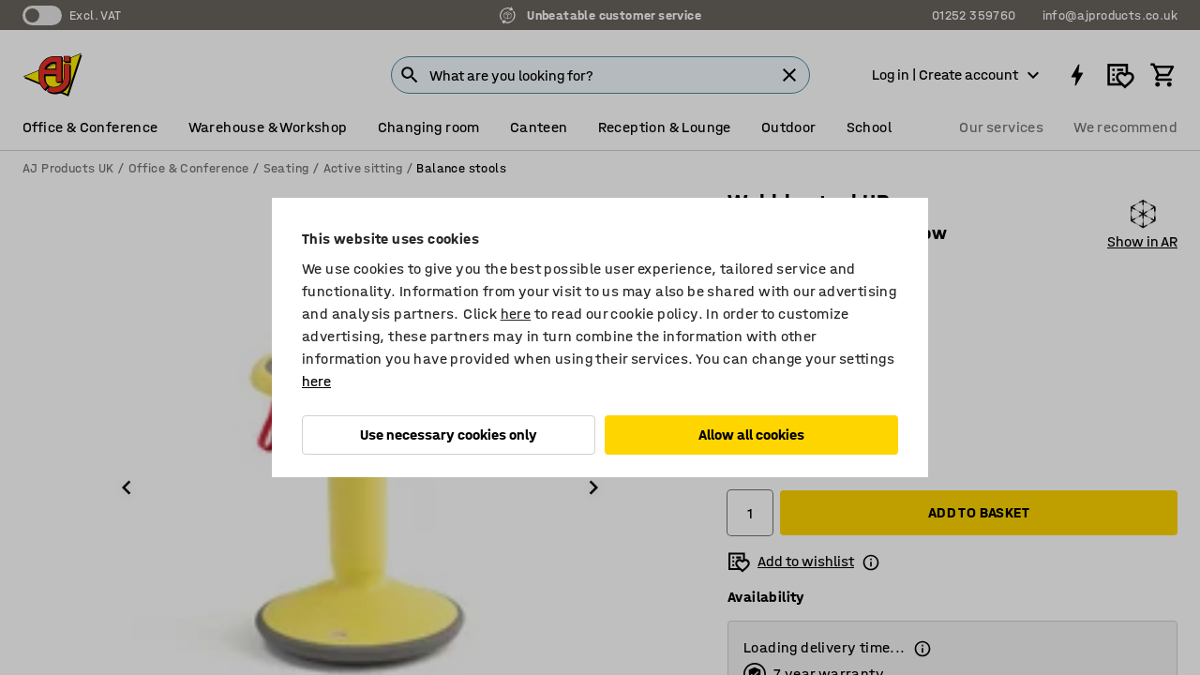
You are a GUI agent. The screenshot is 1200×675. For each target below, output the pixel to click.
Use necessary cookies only (448, 434)
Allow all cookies (751, 434)
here (516, 313)
